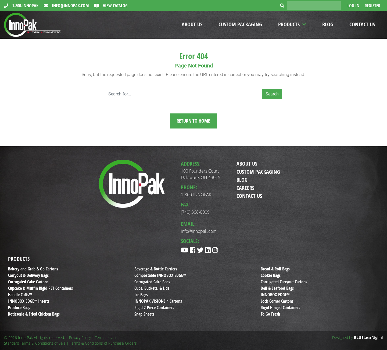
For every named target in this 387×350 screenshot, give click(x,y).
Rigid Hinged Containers (280, 307)
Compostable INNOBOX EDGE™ (160, 275)
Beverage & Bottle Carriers (155, 269)
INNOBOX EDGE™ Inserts (28, 301)
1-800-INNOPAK (24, 6)
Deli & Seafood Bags (277, 288)
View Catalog (115, 6)
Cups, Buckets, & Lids (151, 288)
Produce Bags (19, 307)
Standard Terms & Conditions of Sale (35, 343)
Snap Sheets (144, 314)
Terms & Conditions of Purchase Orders (103, 343)
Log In (353, 6)
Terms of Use (106, 337)
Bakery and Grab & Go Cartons (33, 269)
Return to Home (193, 120)
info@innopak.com (70, 6)
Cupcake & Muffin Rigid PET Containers (40, 288)
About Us (192, 24)
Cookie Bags (271, 275)
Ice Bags (141, 295)
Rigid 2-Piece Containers (154, 307)
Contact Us (362, 24)
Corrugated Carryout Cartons (284, 282)
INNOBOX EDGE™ (275, 295)
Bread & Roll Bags (275, 269)
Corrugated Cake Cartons (28, 282)
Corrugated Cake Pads (152, 282)
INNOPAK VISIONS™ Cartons (158, 301)
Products (289, 24)
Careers (245, 187)
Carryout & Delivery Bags (28, 275)
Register (372, 6)
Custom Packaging (240, 24)
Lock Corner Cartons (277, 301)
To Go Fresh (270, 314)
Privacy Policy (80, 337)
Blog (327, 24)
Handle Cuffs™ (20, 295)
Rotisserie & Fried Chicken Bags (34, 314)
